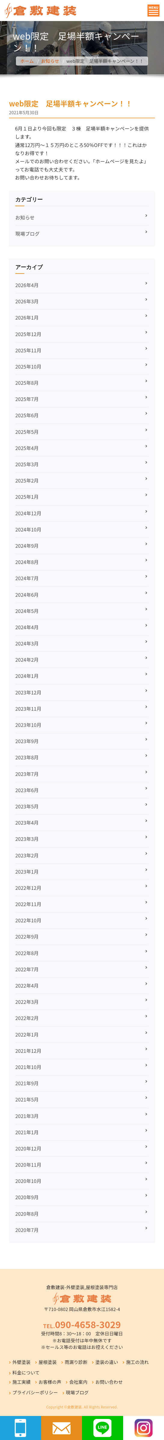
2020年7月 (27, 1229)
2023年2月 (27, 855)
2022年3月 (27, 1001)
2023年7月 (27, 773)
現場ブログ (27, 233)
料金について (26, 1372)
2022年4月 (27, 985)
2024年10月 (28, 529)
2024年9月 (27, 545)
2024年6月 (27, 594)
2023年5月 (27, 806)
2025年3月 (27, 464)
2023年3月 (27, 838)
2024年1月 (27, 675)
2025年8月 (27, 382)
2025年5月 (27, 431)
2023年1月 (27, 871)
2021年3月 (27, 1116)
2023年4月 (27, 822)
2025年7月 (27, 399)
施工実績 (21, 1382)
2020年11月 (28, 1164)
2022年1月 (27, 1034)
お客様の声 (49, 1382)
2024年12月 (28, 513)
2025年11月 (28, 350)
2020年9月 (27, 1197)
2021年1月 (27, 1132)
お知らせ (50, 61)
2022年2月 (27, 1018)
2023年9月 (27, 741)
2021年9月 (27, 1083)
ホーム (27, 61)
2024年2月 (27, 659)
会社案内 (78, 1382)
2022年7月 (27, 969)
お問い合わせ (109, 1382)
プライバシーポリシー (35, 1392)
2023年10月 (28, 724)
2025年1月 (27, 496)
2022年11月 (28, 904)
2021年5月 (27, 1099)
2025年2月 (27, 480)
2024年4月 (27, 627)
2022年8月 (27, 953)
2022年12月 (28, 887)
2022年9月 (27, 936)
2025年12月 (28, 334)
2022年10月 (28, 920)
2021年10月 (28, 1067)
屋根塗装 (47, 1362)
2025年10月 (28, 366)
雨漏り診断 (76, 1362)
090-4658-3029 (88, 1324)
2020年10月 (28, 1180)
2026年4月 (27, 285)
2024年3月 (27, 643)
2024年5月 (27, 610)
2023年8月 (27, 757)
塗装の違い (106, 1362)
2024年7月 (27, 578)
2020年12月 (28, 1148)
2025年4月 (27, 448)
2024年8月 (27, 561)
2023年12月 (28, 692)
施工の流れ (137, 1362)
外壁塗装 (21, 1362)
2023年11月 (28, 708)
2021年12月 (28, 1050)
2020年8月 (27, 1213)
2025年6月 (27, 415)
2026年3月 (27, 301)
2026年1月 (27, 317)
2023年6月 (27, 790)
